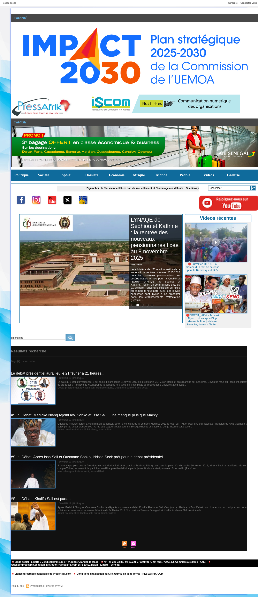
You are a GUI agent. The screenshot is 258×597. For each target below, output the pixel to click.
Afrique (138, 175)
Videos (208, 175)
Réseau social (9, 3)
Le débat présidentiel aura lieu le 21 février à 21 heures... (57, 373)
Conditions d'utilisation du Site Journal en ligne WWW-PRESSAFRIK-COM (118, 573)
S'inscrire (233, 3)
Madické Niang (104, 387)
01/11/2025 (136, 264)
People (185, 175)
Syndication (36, 585)
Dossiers (91, 175)
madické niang (88, 429)
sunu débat (141, 387)
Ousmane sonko (124, 387)
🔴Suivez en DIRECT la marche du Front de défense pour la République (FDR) (202, 267)
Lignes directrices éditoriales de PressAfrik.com (42, 573)
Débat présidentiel (68, 387)
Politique (21, 175)
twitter (112, 513)
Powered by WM (54, 585)
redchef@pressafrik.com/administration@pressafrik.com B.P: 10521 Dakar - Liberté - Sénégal (110, 563)
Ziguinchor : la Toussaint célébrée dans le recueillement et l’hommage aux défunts (136, 188)
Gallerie (233, 175)
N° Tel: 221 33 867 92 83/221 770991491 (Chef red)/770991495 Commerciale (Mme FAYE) (153, 562)
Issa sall (90, 387)
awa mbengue (66, 471)
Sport (66, 175)
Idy (82, 387)
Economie (116, 175)
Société (43, 175)
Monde (161, 175)
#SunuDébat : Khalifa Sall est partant (41, 499)
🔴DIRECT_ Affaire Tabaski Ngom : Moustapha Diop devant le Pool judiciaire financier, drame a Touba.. (202, 320)
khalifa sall (86, 513)
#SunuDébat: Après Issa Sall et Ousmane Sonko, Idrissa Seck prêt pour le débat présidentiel (87, 457)
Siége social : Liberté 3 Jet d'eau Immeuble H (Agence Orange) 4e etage (55, 562)
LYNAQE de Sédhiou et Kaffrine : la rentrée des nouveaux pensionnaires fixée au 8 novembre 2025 (155, 239)
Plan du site (17, 585)
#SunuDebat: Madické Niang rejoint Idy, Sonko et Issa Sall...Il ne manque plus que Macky (84, 415)
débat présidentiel (68, 429)
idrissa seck (82, 471)
